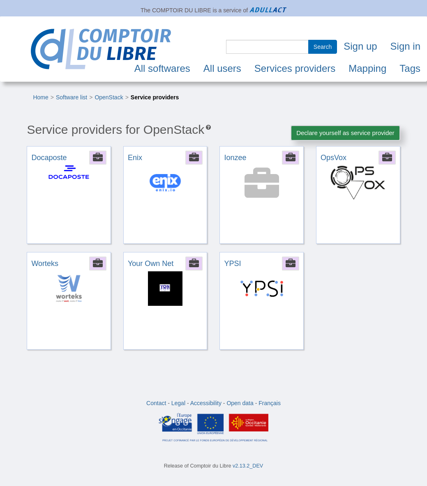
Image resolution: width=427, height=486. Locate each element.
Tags (409, 68)
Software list (71, 97)
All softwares (162, 68)
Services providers (294, 68)
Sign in (405, 46)
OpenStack (109, 97)
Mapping (367, 68)
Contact (156, 403)
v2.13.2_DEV (248, 466)
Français (270, 403)
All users (222, 68)
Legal (178, 403)
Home (40, 97)
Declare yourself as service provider (345, 132)
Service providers (155, 97)
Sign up (360, 46)
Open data (239, 403)
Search (323, 47)
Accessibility (206, 403)
